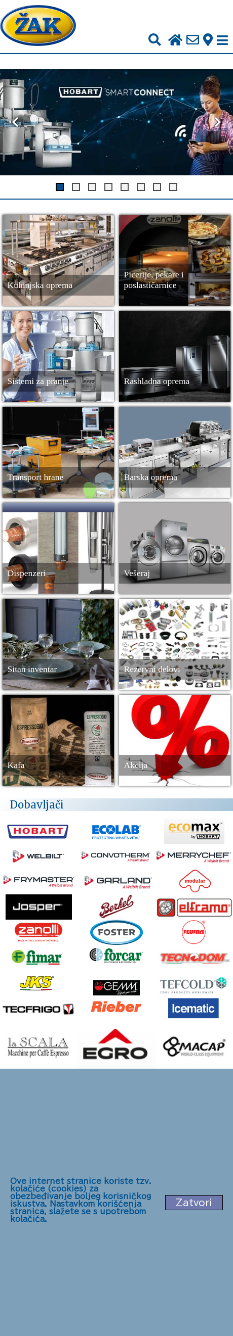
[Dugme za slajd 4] (108, 187)
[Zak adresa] (208, 40)
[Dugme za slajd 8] (173, 187)
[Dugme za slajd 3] (92, 187)
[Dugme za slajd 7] (157, 187)
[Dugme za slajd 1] (60, 187)
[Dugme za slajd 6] (141, 187)
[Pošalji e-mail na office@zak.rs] (192, 40)
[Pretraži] (154, 40)
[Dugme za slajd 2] (76, 187)
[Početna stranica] (38, 26)
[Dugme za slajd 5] (125, 187)
